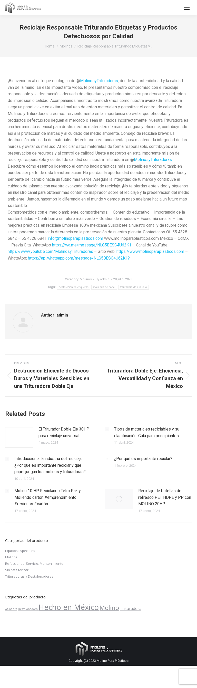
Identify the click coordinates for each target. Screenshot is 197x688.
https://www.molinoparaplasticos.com (150, 251)
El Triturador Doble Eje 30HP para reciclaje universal (63, 432)
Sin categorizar (16, 570)
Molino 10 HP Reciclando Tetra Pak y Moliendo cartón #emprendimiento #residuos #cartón (47, 497)
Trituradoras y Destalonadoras (29, 576)
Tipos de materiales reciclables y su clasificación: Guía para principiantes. (147, 432)
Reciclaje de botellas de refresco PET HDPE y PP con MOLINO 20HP (164, 497)
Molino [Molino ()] (109, 608)
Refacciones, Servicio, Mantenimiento (34, 563)
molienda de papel (104, 287)
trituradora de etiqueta (133, 287)
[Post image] (19, 437)
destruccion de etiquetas (73, 287)
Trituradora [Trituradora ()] (130, 608)
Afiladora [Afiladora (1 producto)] (11, 609)
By (102, 279)
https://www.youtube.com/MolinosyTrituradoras (50, 251)
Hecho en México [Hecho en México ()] (68, 607)
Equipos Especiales (20, 550)
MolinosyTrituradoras (99, 80)
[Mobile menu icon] (187, 8)
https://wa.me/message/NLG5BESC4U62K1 (91, 245)
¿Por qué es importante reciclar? (143, 458)
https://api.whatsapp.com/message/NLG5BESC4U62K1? (78, 258)
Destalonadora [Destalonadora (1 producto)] (28, 609)
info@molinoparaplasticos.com (75, 238)
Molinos (86, 279)
